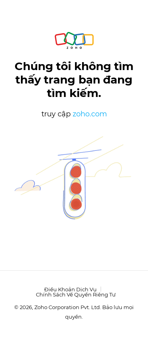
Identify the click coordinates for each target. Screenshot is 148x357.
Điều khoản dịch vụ (70, 289)
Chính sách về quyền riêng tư (76, 294)
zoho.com (90, 114)
